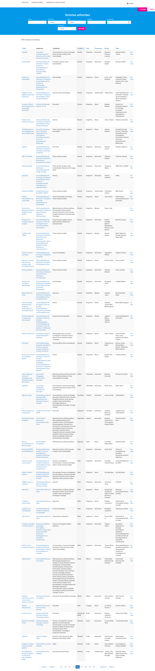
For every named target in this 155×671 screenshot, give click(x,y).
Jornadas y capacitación (55, 2)
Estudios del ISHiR (27, 191)
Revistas (25, 2)
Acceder (130, 3)
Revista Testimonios (28, 333)
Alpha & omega (27, 395)
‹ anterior (52, 667)
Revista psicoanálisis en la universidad (27, 198)
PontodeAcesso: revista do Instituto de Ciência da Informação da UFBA (28, 655)
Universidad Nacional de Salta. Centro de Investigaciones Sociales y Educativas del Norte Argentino (43, 453)
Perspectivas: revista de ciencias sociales (27, 222)
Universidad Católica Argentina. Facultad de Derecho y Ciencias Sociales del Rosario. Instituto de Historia (43, 347)
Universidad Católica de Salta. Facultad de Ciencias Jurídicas (43, 484)
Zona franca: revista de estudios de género (28, 356)
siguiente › (103, 667)
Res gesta (25, 343)
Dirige (107, 48)
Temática (51, 19)
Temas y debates (27, 270)
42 (61, 667)
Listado (143, 9)
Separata (25, 175)
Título (30, 19)
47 (81, 667)
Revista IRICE (26, 62)
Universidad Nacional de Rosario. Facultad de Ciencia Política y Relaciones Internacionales (43, 212)
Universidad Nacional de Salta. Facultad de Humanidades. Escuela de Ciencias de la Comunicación (43, 465)
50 (94, 667)
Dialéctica (25, 385)
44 (69, 667)
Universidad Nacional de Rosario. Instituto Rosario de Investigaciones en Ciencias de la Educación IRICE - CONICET (42, 67)
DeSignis (24, 52)
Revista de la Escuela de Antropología (26, 283)
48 (85, 667)
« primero (44, 667)
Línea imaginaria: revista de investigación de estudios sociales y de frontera (28, 378)
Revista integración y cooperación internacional (28, 318)
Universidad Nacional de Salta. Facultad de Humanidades (42, 510)
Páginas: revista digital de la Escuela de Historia (28, 95)
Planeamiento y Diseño (43, 162)
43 (65, 667)
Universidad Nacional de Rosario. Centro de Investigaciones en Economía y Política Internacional (43, 223)
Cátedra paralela (27, 166)
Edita (117, 48)
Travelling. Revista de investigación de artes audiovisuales (28, 131)
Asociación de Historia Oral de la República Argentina (43, 335)
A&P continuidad (27, 156)
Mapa (152, 9)
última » (111, 667)
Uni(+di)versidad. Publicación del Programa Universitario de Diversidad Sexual (27, 306)
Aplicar (81, 28)
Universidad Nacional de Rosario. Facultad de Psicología (43, 254)
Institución (110, 19)
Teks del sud (26, 516)
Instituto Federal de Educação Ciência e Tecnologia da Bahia (42, 615)
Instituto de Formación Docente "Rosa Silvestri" (43, 607)
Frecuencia (61, 25)
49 (90, 667)
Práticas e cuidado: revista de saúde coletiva (28, 646)
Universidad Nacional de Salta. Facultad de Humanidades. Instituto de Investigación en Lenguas (43, 549)
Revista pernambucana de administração (27, 443)
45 (73, 667)
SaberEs (24, 147)
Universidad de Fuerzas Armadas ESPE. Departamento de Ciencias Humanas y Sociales (43, 399)
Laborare (25, 636)
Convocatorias (37, 2)
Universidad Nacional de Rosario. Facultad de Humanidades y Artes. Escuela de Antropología (43, 285)
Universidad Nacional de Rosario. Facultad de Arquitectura (43, 158)
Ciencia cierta (26, 559)
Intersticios (25, 489)
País (69, 19)
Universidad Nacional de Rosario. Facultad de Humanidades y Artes (43, 262)
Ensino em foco (27, 613)
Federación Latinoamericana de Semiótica (42, 54)
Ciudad (89, 19)
